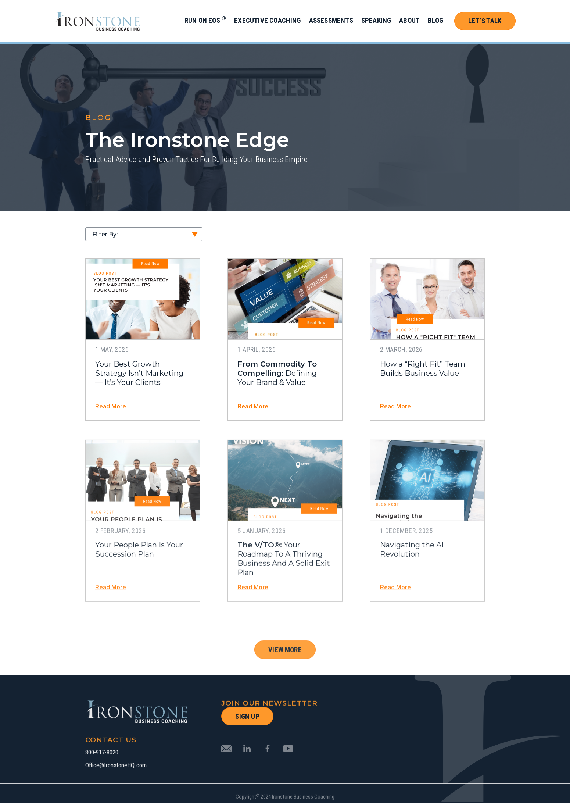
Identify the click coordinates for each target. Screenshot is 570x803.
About (409, 20)
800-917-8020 (101, 778)
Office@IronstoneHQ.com (116, 791)
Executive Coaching (267, 20)
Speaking (376, 20)
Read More (110, 406)
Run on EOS (205, 20)
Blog (435, 20)
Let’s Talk (484, 21)
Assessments (331, 20)
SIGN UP (247, 716)
